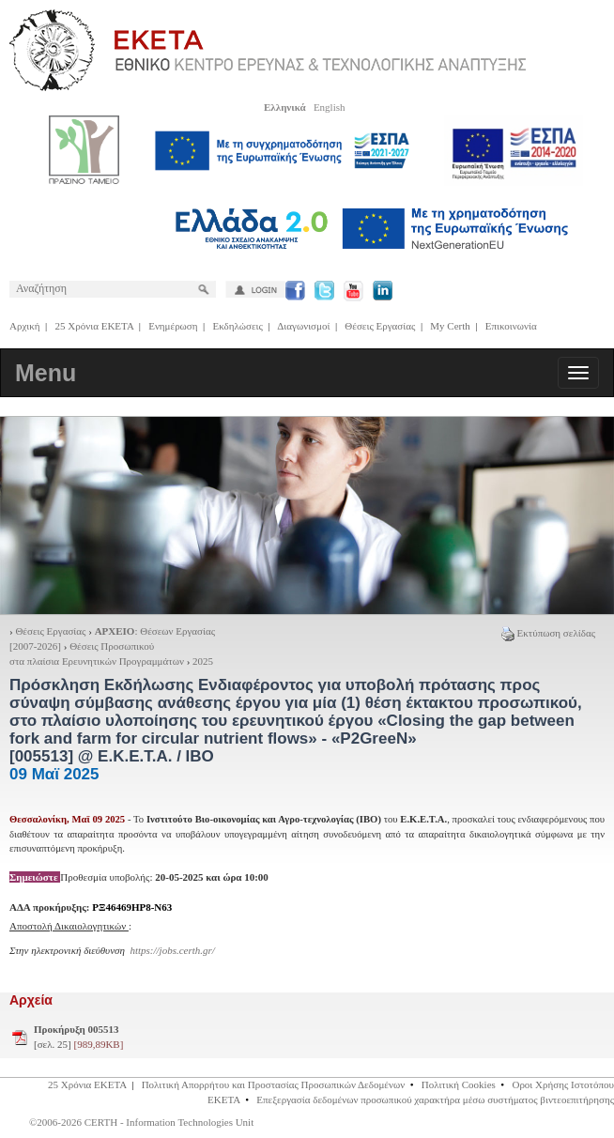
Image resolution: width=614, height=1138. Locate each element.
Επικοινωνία (511, 325)
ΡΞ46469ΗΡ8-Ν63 (132, 907)
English (329, 107)
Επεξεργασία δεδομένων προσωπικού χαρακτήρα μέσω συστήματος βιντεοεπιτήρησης (435, 1099)
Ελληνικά (285, 107)
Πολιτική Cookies (459, 1084)
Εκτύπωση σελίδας (548, 632)
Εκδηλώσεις (238, 325)
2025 (202, 661)
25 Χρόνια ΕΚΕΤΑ (94, 325)
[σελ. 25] (78, 1036)
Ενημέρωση (172, 325)
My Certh (449, 325)
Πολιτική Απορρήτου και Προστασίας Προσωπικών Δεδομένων (274, 1084)
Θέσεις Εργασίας (380, 325)
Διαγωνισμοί (303, 325)
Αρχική (24, 325)
